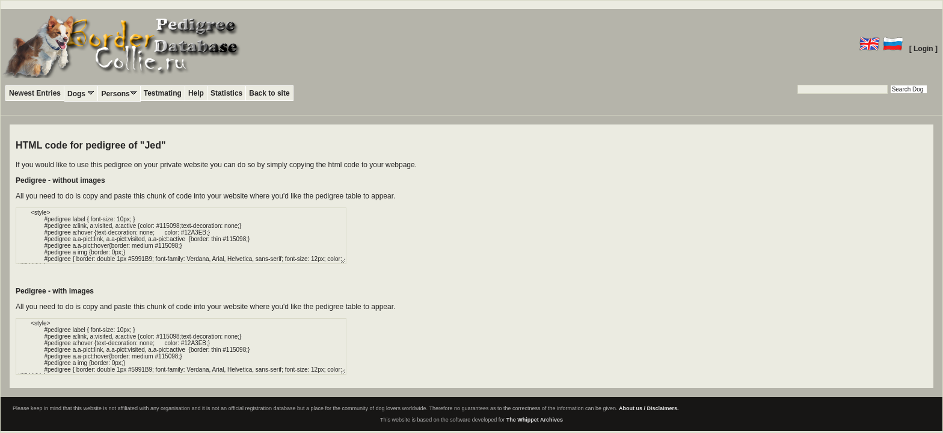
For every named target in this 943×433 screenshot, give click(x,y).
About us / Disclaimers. (649, 408)
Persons (119, 93)
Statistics (226, 93)
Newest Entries (35, 93)
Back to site (269, 93)
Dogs (80, 93)
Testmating (163, 93)
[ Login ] (923, 49)
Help (196, 93)
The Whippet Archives (534, 420)
